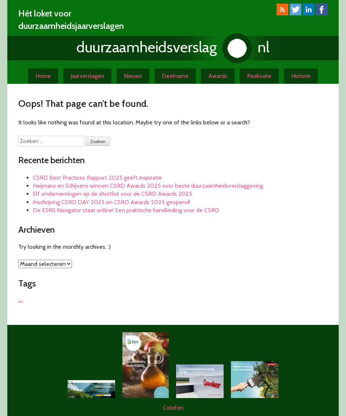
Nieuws (133, 75)
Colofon (173, 407)
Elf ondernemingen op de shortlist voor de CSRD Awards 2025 (112, 193)
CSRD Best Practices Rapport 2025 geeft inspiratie (97, 177)
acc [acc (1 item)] (21, 301)
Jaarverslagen (87, 75)
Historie (301, 75)
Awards (217, 75)
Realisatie (259, 75)
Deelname (175, 75)
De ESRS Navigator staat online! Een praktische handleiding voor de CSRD (126, 210)
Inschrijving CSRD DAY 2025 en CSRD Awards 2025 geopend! (111, 202)
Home (43, 75)
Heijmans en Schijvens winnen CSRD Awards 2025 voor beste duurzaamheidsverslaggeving (148, 185)
